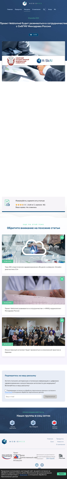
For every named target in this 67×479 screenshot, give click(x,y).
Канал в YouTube (55, 429)
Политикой (8, 392)
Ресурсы (27, 9)
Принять (61, 474)
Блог (52, 444)
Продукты (18, 9)
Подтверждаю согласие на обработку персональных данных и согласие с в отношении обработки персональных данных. (30, 391)
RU (55, 9)
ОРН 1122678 (50, 461)
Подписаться (50, 397)
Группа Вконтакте (13, 428)
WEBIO (36, 3)
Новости (60, 444)
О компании (36, 9)
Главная (10, 9)
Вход (50, 9)
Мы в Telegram (34, 428)
